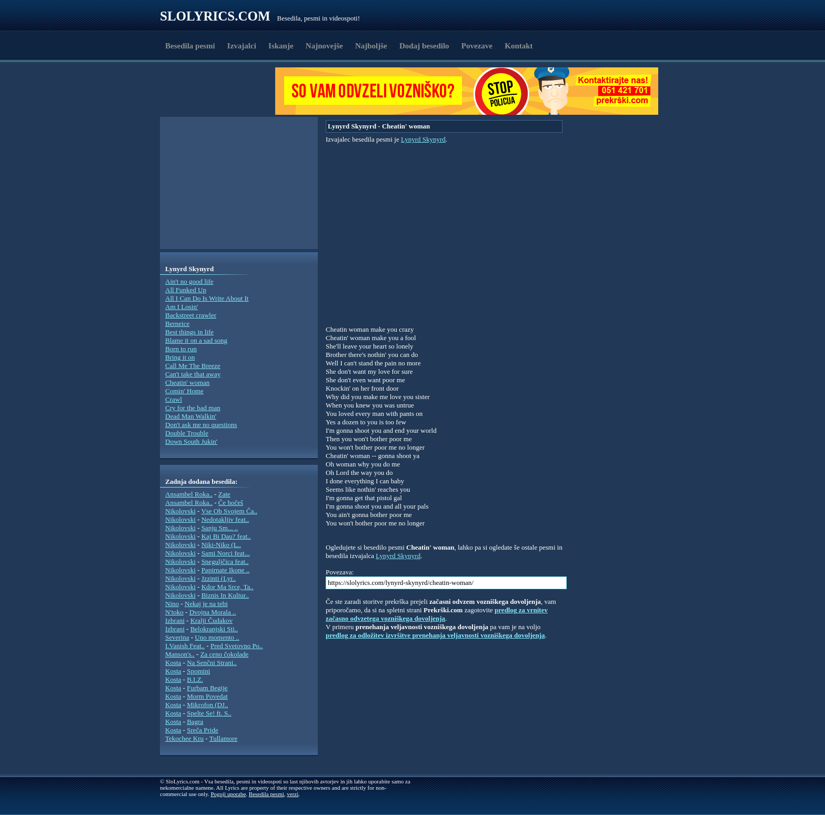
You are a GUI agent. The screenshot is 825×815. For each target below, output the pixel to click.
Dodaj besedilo (424, 46)
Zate (224, 494)
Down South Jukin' (191, 441)
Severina (177, 637)
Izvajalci (241, 46)
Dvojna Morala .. (212, 612)
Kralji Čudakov (211, 620)
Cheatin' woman (187, 382)
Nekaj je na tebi (206, 604)
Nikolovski (180, 511)
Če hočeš (230, 502)
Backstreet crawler (190, 315)
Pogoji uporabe (228, 794)
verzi (292, 794)
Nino (172, 604)
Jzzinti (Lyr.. (219, 578)
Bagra (195, 721)
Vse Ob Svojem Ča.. (229, 511)
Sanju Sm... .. (220, 528)
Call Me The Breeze (192, 366)
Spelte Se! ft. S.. (209, 713)
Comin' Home (184, 391)
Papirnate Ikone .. (226, 570)
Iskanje (281, 46)
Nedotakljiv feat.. (225, 519)
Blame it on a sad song (196, 340)
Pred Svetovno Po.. (236, 646)
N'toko (174, 612)
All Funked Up (185, 290)
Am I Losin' (181, 307)
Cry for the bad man (192, 408)
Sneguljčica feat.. (225, 561)
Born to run (181, 349)
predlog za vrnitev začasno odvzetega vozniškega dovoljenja (437, 614)
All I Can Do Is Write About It (206, 298)
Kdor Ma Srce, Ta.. (228, 587)
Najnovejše (324, 46)
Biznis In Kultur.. (225, 595)
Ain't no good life (189, 281)
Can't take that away (192, 374)
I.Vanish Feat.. (185, 646)
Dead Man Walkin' (190, 416)
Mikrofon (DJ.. (207, 705)
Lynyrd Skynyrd (423, 139)
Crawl (173, 399)
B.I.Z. (195, 679)
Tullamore (223, 738)
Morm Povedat (207, 696)
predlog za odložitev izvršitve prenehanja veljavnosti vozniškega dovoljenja (435, 635)
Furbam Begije (207, 688)
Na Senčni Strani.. (212, 663)
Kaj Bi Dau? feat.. (226, 536)
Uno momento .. (217, 637)
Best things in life (189, 332)
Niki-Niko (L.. (221, 545)
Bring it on (180, 357)
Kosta (173, 663)
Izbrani (175, 620)
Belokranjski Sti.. (214, 629)
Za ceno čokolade (224, 654)
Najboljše (371, 46)
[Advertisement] (221, 91)
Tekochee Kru (184, 738)
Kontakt (518, 46)
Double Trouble (186, 433)
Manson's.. (180, 654)
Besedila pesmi (190, 46)
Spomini (198, 671)
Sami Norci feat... (226, 553)
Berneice (177, 323)
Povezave (476, 46)
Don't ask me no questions (201, 425)
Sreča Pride (202, 730)
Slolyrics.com (215, 16)
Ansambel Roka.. (189, 494)
